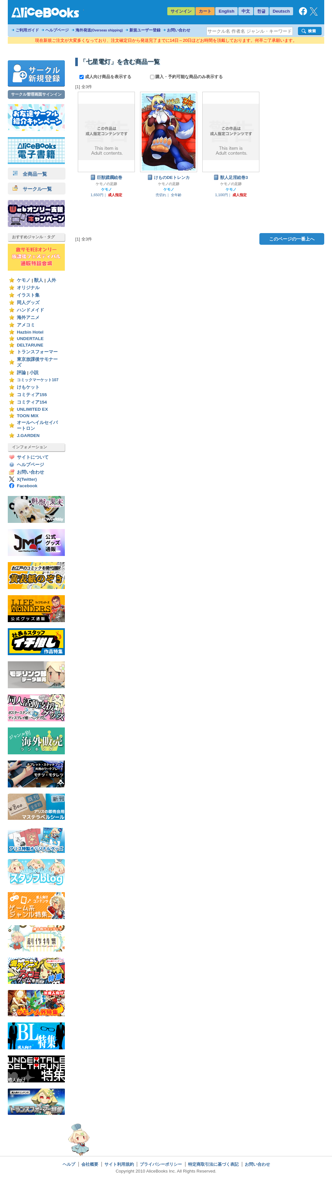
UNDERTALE (30, 338)
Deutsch (281, 11)
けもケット (28, 387)
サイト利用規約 (119, 1164)
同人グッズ (28, 302)
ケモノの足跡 (106, 184)
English (226, 11)
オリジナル (28, 287)
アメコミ (26, 325)
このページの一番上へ (291, 239)
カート (205, 11)
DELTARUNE (30, 345)
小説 (34, 372)
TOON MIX (28, 415)
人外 (51, 280)
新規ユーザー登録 (144, 30)
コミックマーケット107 (37, 380)
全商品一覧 (30, 174)
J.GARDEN (28, 435)
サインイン (181, 11)
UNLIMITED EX (32, 409)
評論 (21, 372)
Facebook (27, 485)
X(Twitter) (27, 479)
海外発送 (99, 30)
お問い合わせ (178, 30)
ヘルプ (69, 1164)
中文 (246, 11)
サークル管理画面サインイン (36, 94)
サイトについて (33, 457)
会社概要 (89, 1164)
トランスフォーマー (37, 351)
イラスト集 (28, 295)
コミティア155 (32, 394)
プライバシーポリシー (161, 1164)
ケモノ (23, 280)
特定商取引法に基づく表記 (213, 1164)
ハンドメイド (30, 310)
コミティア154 (32, 402)
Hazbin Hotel (30, 332)
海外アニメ (28, 317)
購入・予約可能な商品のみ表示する (186, 76)
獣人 (38, 280)
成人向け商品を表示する (105, 76)
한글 (261, 11)
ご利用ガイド (27, 30)
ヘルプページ (57, 30)
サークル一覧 (32, 189)
